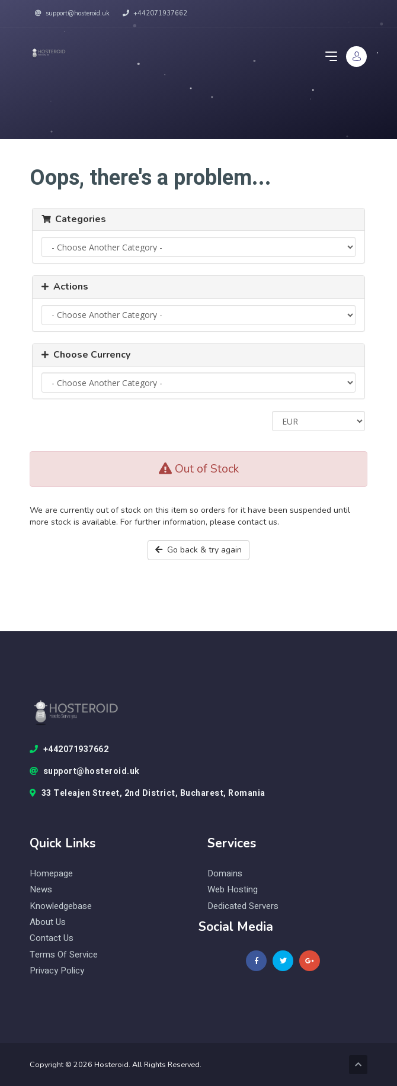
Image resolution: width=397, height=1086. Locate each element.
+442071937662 (155, 13)
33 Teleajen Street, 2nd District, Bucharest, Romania (147, 793)
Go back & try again (198, 549)
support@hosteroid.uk (72, 13)
